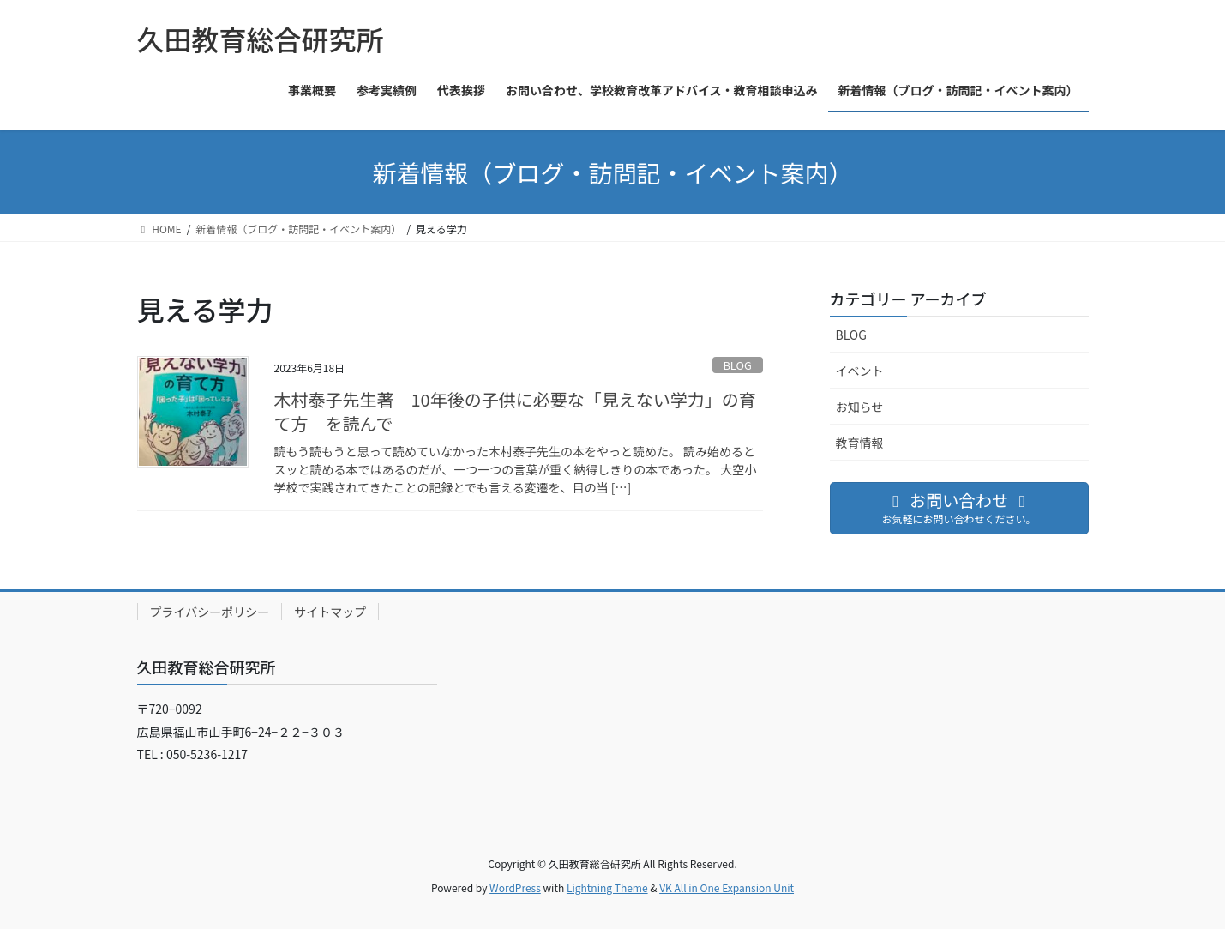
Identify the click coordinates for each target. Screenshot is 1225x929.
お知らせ (860, 406)
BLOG (737, 365)
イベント (860, 370)
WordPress (515, 887)
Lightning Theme (607, 887)
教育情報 (860, 442)
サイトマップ (330, 611)
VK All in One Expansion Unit (726, 887)
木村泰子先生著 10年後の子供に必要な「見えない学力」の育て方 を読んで (515, 411)
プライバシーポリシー (210, 611)
